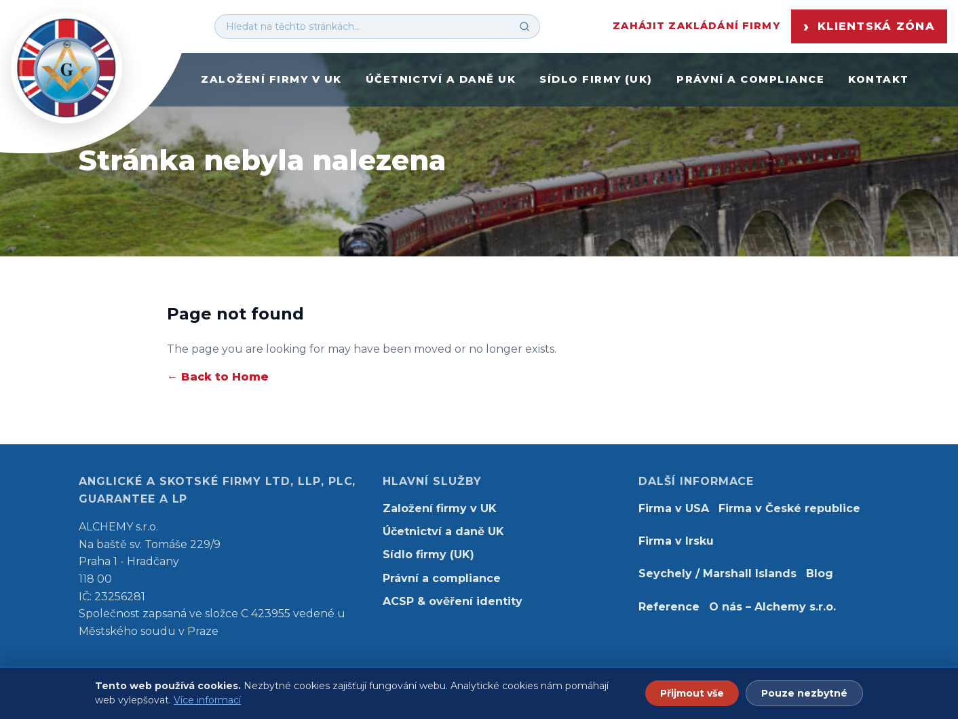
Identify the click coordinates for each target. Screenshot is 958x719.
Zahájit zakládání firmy (696, 26)
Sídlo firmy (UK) (596, 79)
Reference (669, 606)
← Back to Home (218, 376)
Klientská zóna (869, 26)
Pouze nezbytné (804, 693)
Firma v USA (673, 508)
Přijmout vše (692, 693)
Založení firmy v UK (271, 79)
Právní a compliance (750, 79)
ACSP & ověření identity (452, 601)
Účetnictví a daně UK (441, 79)
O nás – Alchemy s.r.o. (772, 606)
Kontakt (878, 79)
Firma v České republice (789, 508)
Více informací (207, 700)
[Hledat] (524, 26)
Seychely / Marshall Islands (717, 573)
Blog (819, 573)
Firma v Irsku (676, 541)
